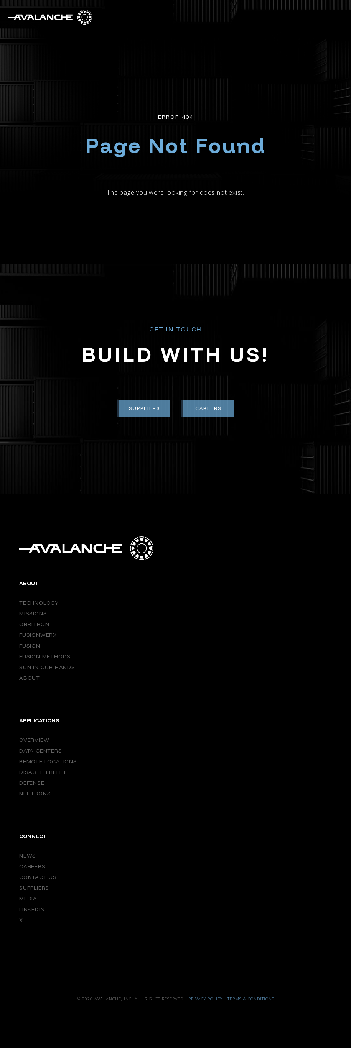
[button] (335, 17)
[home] (50, 17)
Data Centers (40, 750)
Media (28, 898)
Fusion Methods (45, 656)
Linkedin (31, 909)
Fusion (29, 645)
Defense (31, 782)
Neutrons (35, 793)
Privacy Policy (205, 999)
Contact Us (38, 877)
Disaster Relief (43, 772)
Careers (208, 408)
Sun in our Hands (47, 667)
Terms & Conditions (250, 999)
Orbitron (34, 624)
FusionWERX (38, 634)
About (29, 677)
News (27, 855)
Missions (33, 613)
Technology (39, 602)
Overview (34, 739)
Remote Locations (48, 761)
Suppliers (144, 408)
